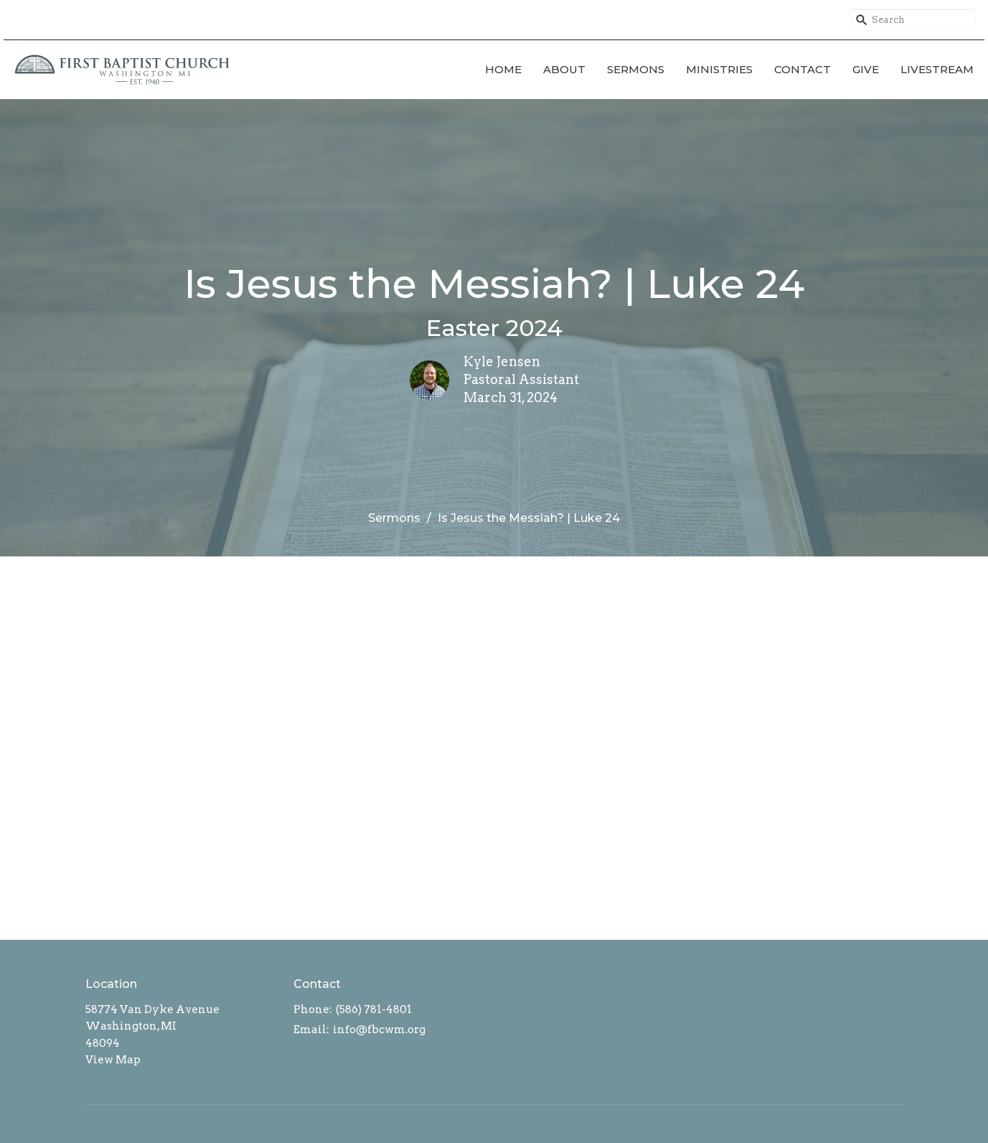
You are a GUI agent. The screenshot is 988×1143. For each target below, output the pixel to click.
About (564, 69)
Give (865, 69)
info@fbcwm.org (379, 1029)
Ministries (719, 69)
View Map (113, 1059)
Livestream (937, 69)
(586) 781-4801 (374, 1009)
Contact (802, 69)
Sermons (635, 69)
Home (503, 69)
